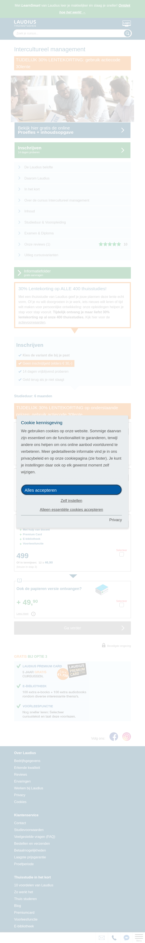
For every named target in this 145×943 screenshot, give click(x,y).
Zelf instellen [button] (71, 501)
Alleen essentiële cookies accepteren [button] (71, 510)
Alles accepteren (41, 490)
